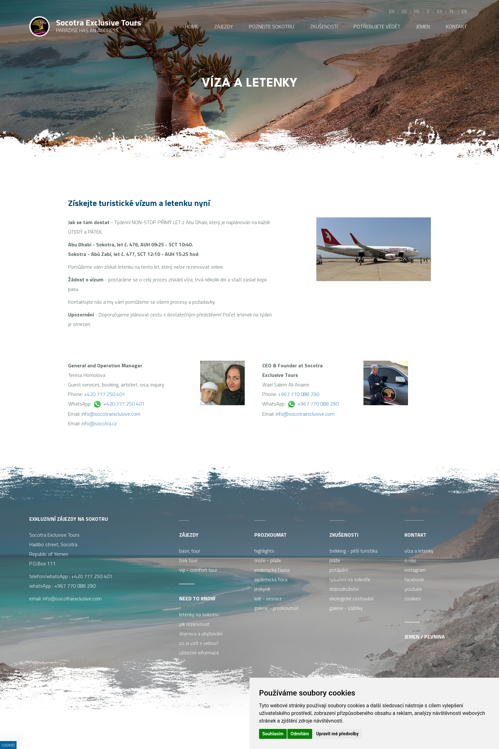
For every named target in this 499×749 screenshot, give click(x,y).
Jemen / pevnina (424, 636)
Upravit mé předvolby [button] (337, 733)
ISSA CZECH (183, 731)
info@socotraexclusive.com (110, 414)
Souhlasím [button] (273, 733)
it (428, 11)
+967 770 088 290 (298, 394)
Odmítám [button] (300, 733)
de (404, 11)
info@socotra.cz (99, 423)
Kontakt (415, 535)
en (391, 11)
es (439, 11)
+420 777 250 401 (104, 394)
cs (464, 11)
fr (416, 11)
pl (452, 11)
